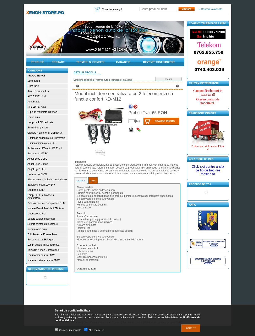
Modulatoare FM (36, 213)
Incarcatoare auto (37, 229)
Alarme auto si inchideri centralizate (47, 179)
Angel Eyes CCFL (37, 158)
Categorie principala (84, 80)
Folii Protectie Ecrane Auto (42, 234)
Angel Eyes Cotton (37, 163)
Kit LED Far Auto (36, 106)
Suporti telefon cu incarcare (42, 224)
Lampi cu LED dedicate (40, 122)
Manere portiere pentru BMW (43, 260)
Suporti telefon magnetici (41, 218)
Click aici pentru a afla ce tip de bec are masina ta (208, 170)
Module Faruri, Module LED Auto (45, 208)
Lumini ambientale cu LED (41, 143)
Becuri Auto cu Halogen (40, 239)
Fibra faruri (33, 86)
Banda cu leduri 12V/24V (41, 184)
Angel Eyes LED (36, 169)
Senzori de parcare (37, 127)
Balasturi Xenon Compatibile (43, 250)
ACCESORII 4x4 (36, 96)
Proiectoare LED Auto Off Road (44, 148)
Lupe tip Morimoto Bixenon (42, 112)
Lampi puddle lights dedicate (43, 244)
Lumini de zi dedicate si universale (46, 138)
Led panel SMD (36, 189)
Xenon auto (33, 101)
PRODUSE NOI (36, 75)
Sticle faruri (33, 80)
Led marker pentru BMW (41, 255)
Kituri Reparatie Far (38, 91)
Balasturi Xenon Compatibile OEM (46, 203)
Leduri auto (33, 117)
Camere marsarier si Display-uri (45, 132)
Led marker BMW (37, 174)
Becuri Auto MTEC (37, 153)
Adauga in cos (164, 121)
